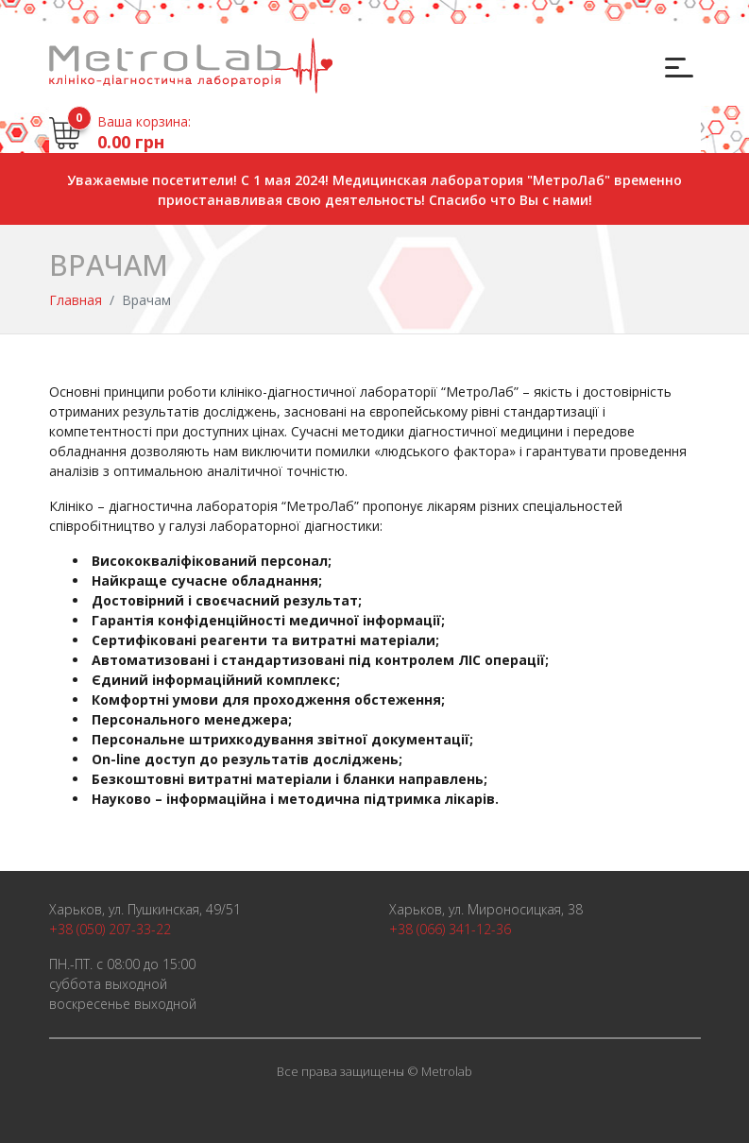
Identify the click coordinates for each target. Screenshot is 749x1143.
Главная (75, 300)
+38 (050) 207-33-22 (110, 929)
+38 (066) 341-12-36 (450, 929)
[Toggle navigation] (677, 65)
